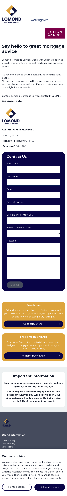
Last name (12, 176)
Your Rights (7, 447)
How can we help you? (19, 227)
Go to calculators (32, 324)
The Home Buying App (32, 356)
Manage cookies (16, 487)
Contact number (16, 202)
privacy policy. (46, 273)
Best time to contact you (20, 215)
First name (12, 163)
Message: (11, 240)
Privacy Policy (8, 440)
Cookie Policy (8, 443)
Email (10, 189)
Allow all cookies (49, 487)
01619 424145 (52, 96)
